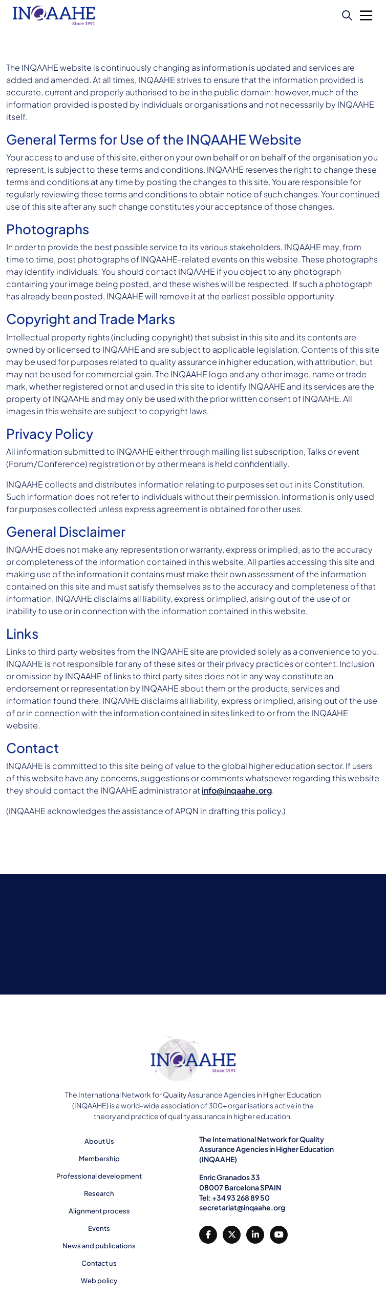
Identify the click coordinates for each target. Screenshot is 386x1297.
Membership (99, 1158)
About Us (99, 1141)
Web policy (99, 1280)
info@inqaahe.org (237, 790)
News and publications (99, 1246)
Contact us (99, 1263)
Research (99, 1193)
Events (99, 1228)
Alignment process (99, 1211)
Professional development (99, 1176)
